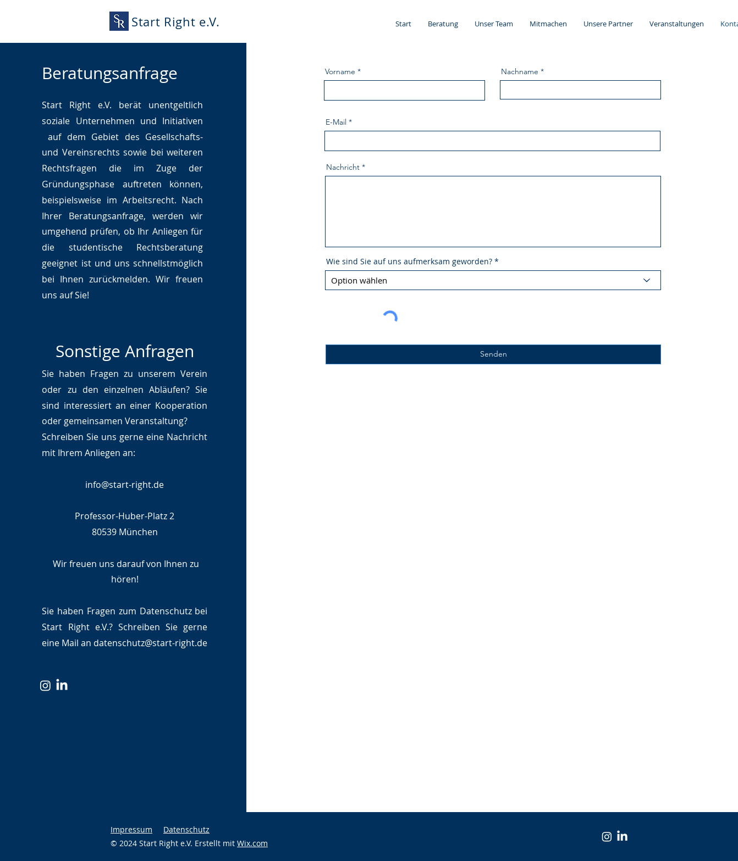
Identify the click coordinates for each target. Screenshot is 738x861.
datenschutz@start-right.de (150, 643)
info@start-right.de (124, 485)
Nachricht (343, 167)
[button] (443, 23)
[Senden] (493, 354)
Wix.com (252, 843)
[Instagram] (45, 685)
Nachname (519, 71)
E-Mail (336, 122)
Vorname (340, 71)
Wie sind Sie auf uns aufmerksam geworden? (409, 261)
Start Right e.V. (175, 22)
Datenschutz (186, 829)
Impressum (131, 829)
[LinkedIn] (62, 685)
